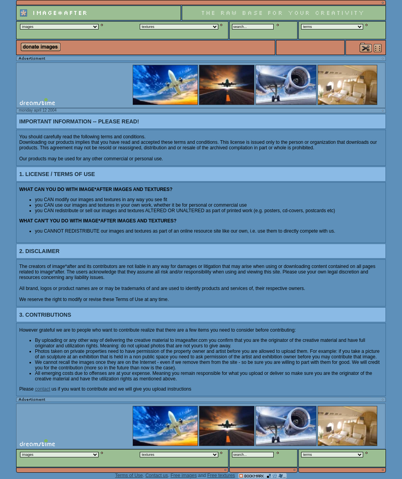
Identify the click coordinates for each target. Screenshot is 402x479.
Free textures (221, 475)
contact (42, 389)
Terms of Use (129, 475)
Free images (183, 475)
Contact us (156, 475)
